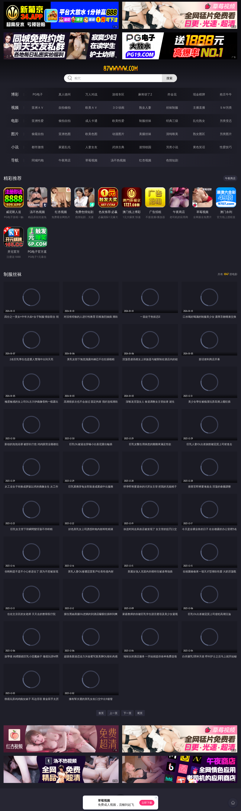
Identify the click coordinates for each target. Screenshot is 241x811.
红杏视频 (145, 160)
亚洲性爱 (38, 121)
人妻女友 (91, 147)
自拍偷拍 (65, 107)
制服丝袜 (145, 121)
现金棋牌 (199, 94)
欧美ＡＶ (91, 107)
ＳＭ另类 (226, 107)
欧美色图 (91, 134)
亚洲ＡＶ (38, 107)
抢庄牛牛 (226, 94)
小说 (15, 147)
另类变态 (226, 121)
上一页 (113, 713)
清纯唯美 (172, 134)
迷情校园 (145, 147)
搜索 (169, 78)
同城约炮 (38, 160)
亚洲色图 (65, 134)
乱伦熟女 (199, 121)
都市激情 (38, 147)
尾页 (140, 713)
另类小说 (172, 147)
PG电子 (38, 94)
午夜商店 (65, 160)
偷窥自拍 (38, 134)
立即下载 (147, 802)
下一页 (127, 713)
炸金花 (172, 94)
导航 (15, 160)
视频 (15, 107)
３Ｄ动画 (118, 107)
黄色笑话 (199, 147)
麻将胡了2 (145, 94)
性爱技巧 (226, 147)
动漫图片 (118, 134)
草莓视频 (91, 160)
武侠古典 (118, 147)
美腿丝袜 (145, 134)
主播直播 (199, 107)
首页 (101, 713)
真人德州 (65, 94)
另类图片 (226, 134)
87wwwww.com (120, 68)
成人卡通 (91, 121)
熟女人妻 (145, 107)
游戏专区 (118, 94)
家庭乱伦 (65, 147)
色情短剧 (172, 160)
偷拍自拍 (65, 121)
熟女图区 (199, 134)
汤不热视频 (118, 160)
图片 (15, 133)
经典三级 (172, 121)
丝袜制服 (172, 107)
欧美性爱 (118, 121)
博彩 (15, 94)
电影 (15, 120)
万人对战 (91, 94)
